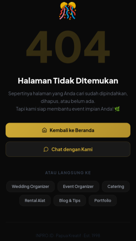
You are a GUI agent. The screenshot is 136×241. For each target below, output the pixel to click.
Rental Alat (34, 202)
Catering (116, 187)
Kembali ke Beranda (68, 130)
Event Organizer (78, 187)
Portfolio (103, 202)
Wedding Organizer (30, 187)
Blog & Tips (70, 202)
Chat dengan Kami (68, 150)
